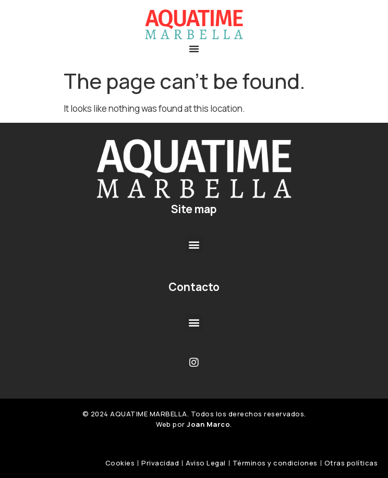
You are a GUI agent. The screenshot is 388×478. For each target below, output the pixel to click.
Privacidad (160, 463)
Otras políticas (351, 463)
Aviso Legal (206, 463)
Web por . (194, 424)
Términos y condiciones (275, 463)
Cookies (120, 463)
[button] (194, 48)
